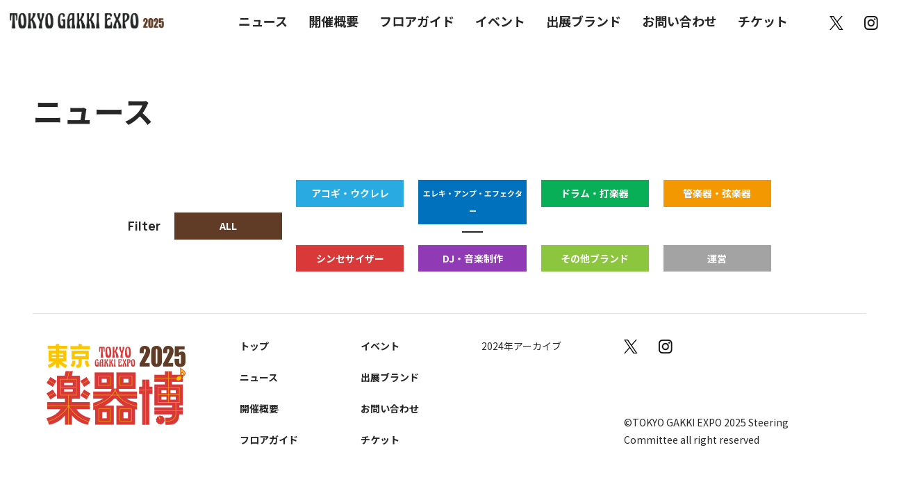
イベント (500, 21)
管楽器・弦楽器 (718, 193)
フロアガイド (416, 21)
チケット (763, 21)
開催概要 (333, 21)
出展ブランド (583, 21)
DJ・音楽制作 (473, 241)
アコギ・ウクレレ (351, 193)
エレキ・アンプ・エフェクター (473, 193)
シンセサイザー (351, 241)
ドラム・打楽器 (595, 193)
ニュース (263, 21)
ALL (228, 217)
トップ (255, 329)
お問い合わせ (679, 21)
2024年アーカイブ (523, 329)
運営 (717, 241)
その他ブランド (595, 241)
